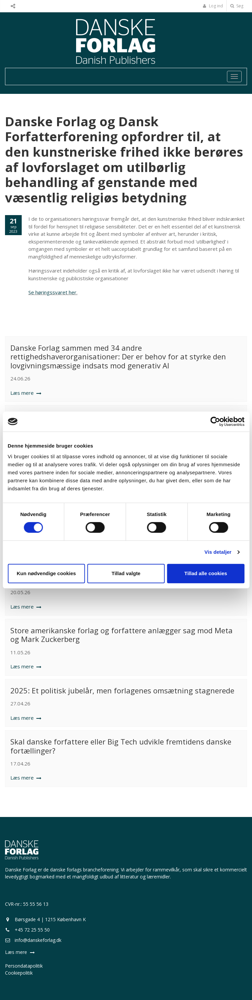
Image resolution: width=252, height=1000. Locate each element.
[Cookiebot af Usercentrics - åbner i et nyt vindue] (215, 421)
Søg (236, 6)
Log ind (213, 6)
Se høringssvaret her (52, 292)
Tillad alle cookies (205, 573)
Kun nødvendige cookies (46, 573)
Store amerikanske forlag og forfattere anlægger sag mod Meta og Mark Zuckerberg (121, 634)
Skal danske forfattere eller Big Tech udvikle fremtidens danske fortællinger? (120, 745)
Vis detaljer (218, 552)
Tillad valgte (125, 573)
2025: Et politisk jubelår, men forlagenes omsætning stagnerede (122, 690)
